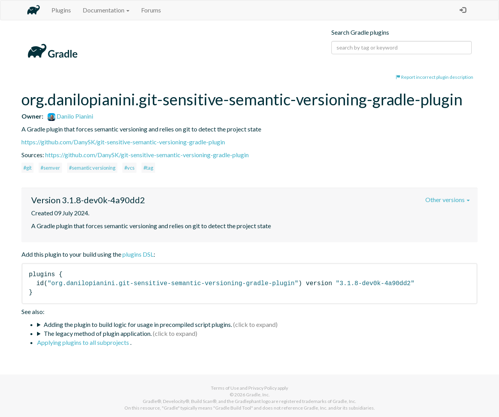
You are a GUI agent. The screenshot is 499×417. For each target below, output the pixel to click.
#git (27, 168)
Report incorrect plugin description (434, 77)
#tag (148, 168)
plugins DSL (138, 254)
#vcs (129, 168)
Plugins (61, 10)
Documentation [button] (106, 10)
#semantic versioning (92, 168)
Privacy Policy (262, 388)
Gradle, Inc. (258, 394)
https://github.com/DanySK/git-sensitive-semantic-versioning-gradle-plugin (123, 142)
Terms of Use (225, 388)
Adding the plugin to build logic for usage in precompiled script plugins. (138, 324)
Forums (151, 10)
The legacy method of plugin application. (98, 333)
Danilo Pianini (70, 116)
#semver (50, 168)
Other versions (447, 199)
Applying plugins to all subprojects (83, 342)
